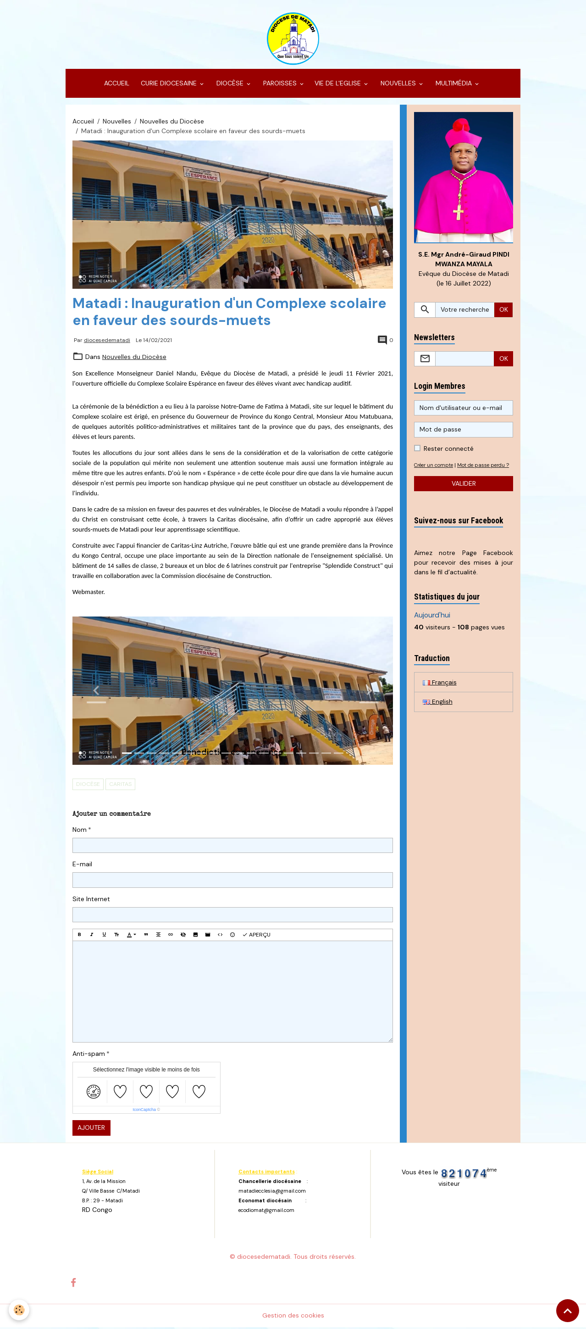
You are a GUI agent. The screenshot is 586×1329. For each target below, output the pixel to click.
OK (503, 312)
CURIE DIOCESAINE (169, 85)
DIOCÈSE (230, 85)
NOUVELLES (398, 85)
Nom (79, 831)
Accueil (83, 123)
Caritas (120, 786)
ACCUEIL (115, 85)
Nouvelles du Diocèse (172, 123)
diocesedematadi (107, 342)
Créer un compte (435, 467)
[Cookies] (19, 1310)
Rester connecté (449, 451)
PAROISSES (280, 85)
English (438, 714)
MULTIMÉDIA (454, 85)
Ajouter (91, 1130)
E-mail (82, 866)
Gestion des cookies (293, 1317)
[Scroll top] (567, 1310)
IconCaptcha (144, 1112)
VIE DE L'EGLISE (339, 85)
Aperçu (256, 936)
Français (440, 694)
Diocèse (88, 786)
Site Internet (91, 901)
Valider (464, 495)
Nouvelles (117, 123)
